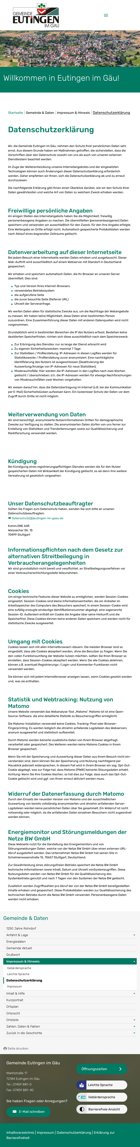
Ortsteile (12, 1020)
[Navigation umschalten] (106, 15)
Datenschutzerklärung (24, 980)
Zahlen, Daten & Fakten (23, 1026)
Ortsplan (12, 1006)
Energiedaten (16, 941)
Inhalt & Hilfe (15, 993)
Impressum (14, 986)
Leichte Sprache (18, 974)
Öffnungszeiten (94, 1069)
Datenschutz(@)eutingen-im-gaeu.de (37, 518)
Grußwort (13, 955)
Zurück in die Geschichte (24, 1033)
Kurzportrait (14, 1000)
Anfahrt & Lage (17, 935)
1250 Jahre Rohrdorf (21, 928)
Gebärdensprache (19, 968)
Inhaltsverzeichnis (20, 1133)
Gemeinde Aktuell (19, 948)
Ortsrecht (13, 1013)
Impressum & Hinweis (23, 961)
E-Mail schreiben (32, 1112)
